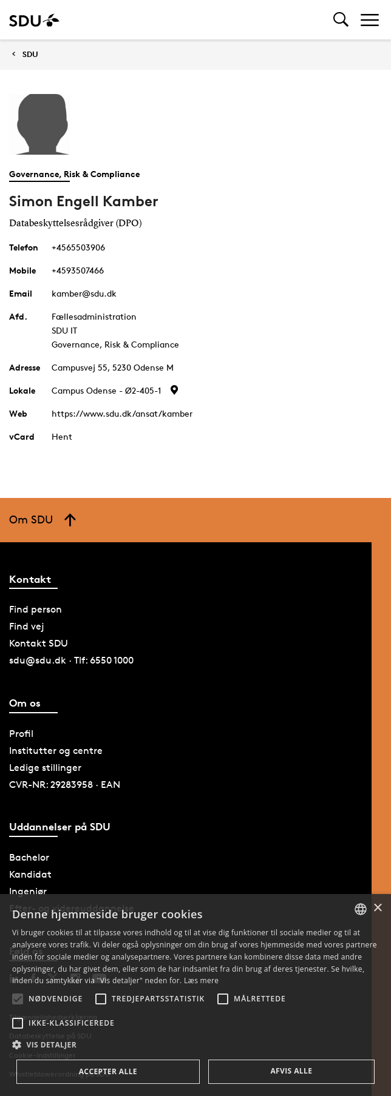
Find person (35, 609)
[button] (17, 999)
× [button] (377, 908)
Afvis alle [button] (291, 1071)
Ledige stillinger (45, 767)
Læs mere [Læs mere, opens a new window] (201, 980)
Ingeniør (28, 891)
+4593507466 (78, 270)
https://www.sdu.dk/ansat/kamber (122, 413)
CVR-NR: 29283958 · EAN (64, 784)
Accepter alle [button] (108, 1071)
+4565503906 (78, 247)
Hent (62, 436)
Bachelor (29, 857)
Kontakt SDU (38, 643)
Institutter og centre (56, 750)
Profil (21, 733)
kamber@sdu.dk (84, 293)
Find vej (26, 626)
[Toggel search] (340, 19)
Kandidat (30, 874)
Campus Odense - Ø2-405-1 (107, 390)
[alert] (195, 995)
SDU (30, 54)
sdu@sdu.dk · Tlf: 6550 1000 (71, 660)
